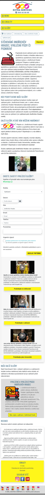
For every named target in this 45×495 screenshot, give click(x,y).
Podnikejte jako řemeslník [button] (22, 357)
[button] (22, 16)
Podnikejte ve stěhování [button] (22, 289)
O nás (22, 466)
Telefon (5, 219)
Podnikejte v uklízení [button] (22, 323)
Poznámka (6, 227)
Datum (5, 198)
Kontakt (22, 470)
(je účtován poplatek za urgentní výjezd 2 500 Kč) (19, 242)
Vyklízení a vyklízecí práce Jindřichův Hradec (22, 383)
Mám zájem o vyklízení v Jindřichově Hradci (22, 415)
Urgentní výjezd (8, 237)
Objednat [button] (39, 42)
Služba (5, 188)
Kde (4, 205)
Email (5, 213)
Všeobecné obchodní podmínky (22, 468)
